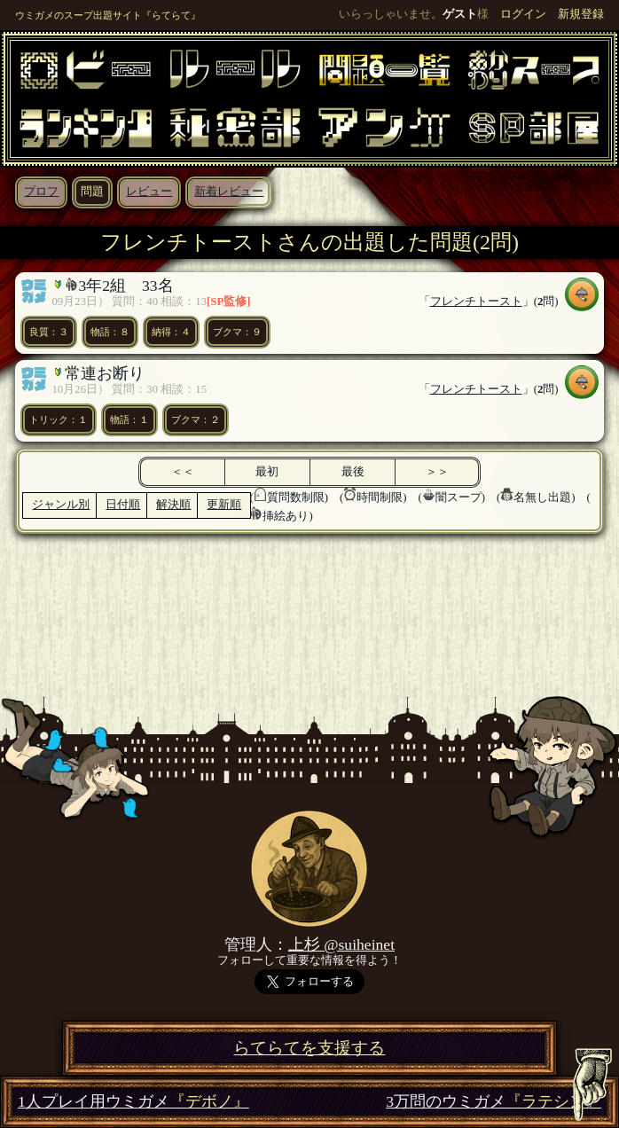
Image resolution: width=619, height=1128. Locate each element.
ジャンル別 (61, 504)
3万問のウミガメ (493, 1101)
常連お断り (105, 373)
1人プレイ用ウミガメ (133, 1101)
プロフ (41, 191)
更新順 (224, 504)
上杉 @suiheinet (341, 944)
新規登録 (581, 14)
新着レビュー (228, 191)
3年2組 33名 (125, 285)
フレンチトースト (476, 301)
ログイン (523, 14)
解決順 (173, 504)
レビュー (149, 191)
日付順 (123, 504)
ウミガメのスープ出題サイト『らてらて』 (107, 15)
